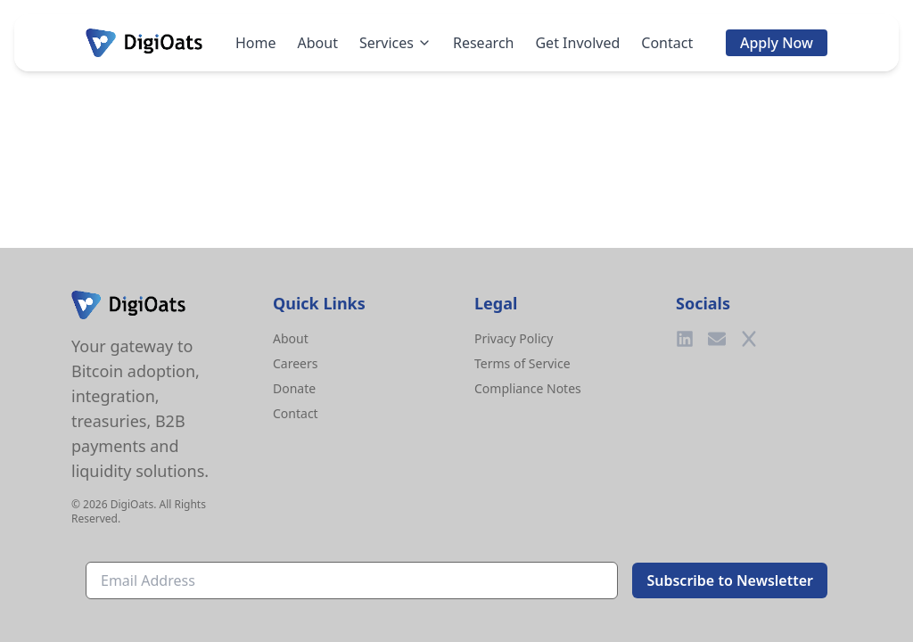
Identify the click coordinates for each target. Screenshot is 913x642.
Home (255, 43)
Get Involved (577, 43)
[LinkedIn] (685, 339)
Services (395, 43)
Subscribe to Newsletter (729, 580)
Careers (295, 363)
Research (483, 43)
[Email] (717, 339)
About (318, 43)
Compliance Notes (527, 388)
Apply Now (776, 43)
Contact (667, 43)
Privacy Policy (513, 338)
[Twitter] (749, 339)
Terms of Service (522, 363)
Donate (294, 388)
